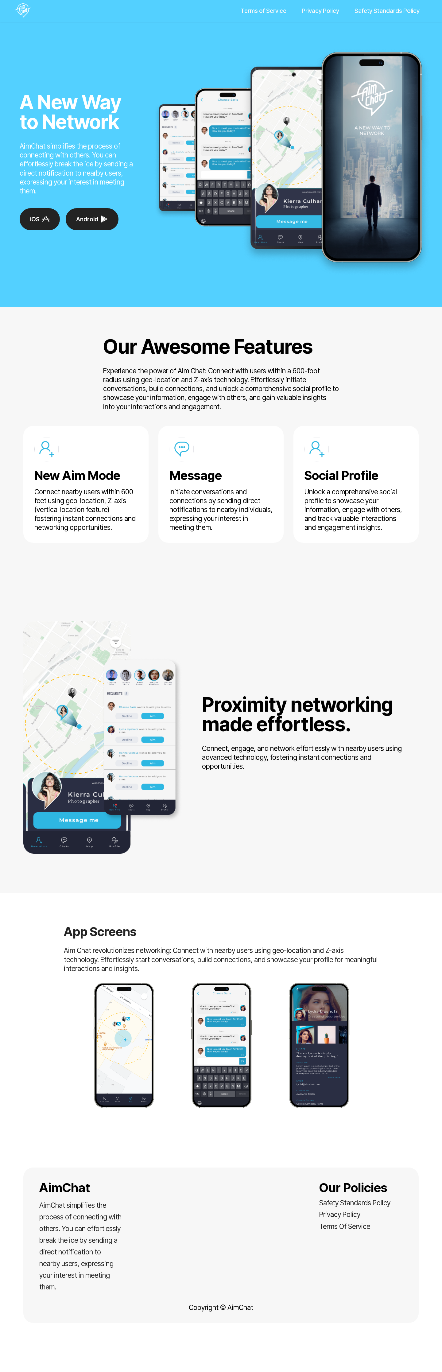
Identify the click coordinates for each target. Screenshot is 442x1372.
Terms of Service (263, 10)
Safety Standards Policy (387, 10)
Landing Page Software (221, 1361)
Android (92, 219)
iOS (39, 219)
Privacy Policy (320, 10)
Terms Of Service (344, 1226)
